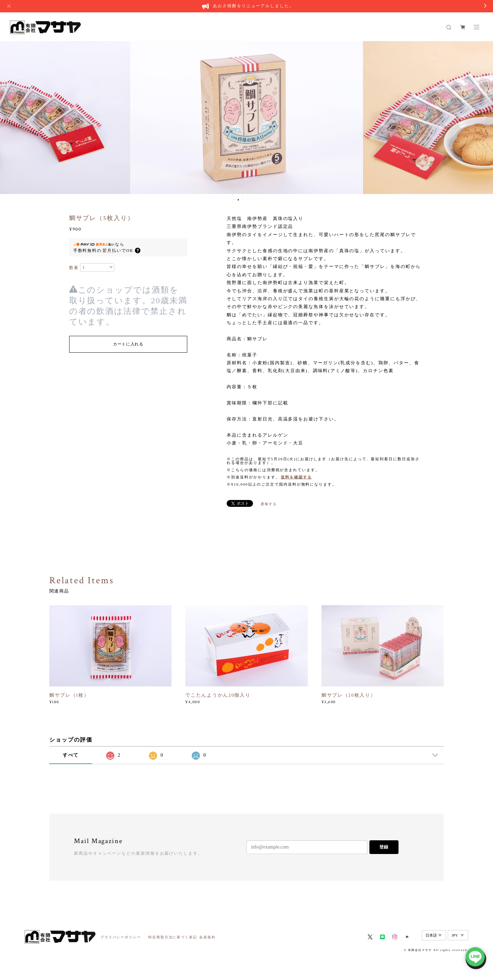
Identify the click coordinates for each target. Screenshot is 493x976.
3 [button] (242, 199)
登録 (383, 847)
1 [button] (234, 199)
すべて (71, 755)
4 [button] (247, 199)
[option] (246, 117)
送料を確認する (296, 477)
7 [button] (260, 199)
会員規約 (207, 937)
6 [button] (256, 199)
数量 (74, 267)
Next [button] (482, 116)
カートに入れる (128, 344)
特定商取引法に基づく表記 (172, 937)
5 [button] (251, 199)
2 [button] (238, 199)
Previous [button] (10, 116)
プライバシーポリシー (120, 937)
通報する (269, 504)
